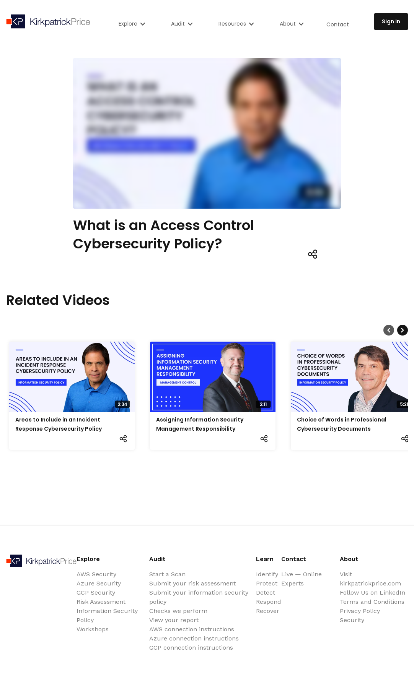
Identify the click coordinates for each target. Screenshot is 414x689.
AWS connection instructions (191, 629)
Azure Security (99, 583)
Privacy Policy (360, 610)
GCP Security (96, 592)
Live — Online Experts (301, 579)
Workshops (93, 629)
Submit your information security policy (198, 597)
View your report (174, 620)
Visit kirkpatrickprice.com (370, 579)
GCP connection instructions (191, 647)
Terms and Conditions (372, 601)
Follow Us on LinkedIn (372, 592)
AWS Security (96, 574)
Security (352, 620)
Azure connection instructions (194, 638)
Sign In (391, 21)
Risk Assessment (101, 601)
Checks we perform (178, 610)
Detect (265, 592)
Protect (266, 583)
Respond (268, 601)
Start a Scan (167, 574)
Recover (267, 610)
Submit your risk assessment (192, 583)
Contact (337, 24)
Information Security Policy (107, 615)
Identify (267, 574)
